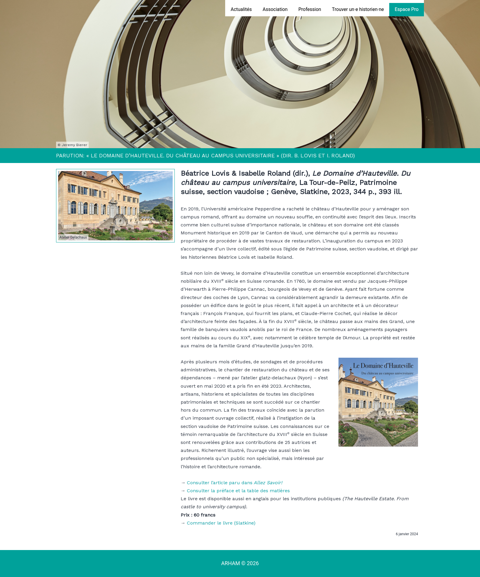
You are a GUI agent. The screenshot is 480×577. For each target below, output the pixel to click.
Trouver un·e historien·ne (358, 9)
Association (275, 9)
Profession (309, 9)
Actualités (241, 9)
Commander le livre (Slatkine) (221, 523)
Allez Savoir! (267, 482)
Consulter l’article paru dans (219, 482)
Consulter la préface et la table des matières (238, 490)
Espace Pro (406, 9)
